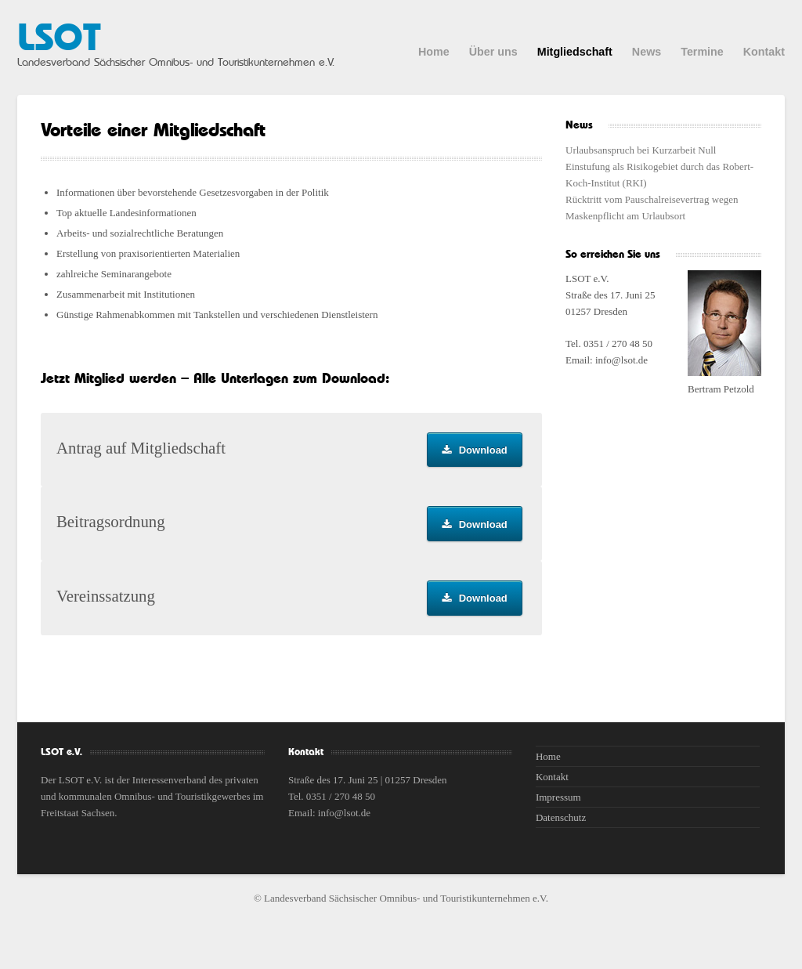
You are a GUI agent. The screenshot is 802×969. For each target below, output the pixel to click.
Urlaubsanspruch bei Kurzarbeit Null (640, 150)
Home (434, 51)
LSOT (58, 39)
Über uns (493, 51)
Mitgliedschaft (574, 51)
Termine (702, 51)
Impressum (558, 797)
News (646, 51)
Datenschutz (561, 817)
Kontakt (764, 51)
